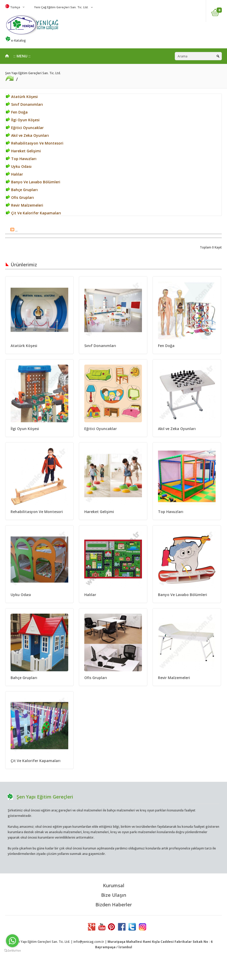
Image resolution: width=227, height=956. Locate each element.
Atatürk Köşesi (22, 96)
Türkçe (12, 7)
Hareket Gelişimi (23, 150)
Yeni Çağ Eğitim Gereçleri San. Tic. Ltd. (60, 7)
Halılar (14, 174)
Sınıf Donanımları (24, 104)
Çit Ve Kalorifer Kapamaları (33, 212)
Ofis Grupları (20, 197)
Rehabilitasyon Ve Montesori (34, 143)
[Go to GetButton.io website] (12, 950)
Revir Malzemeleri (24, 205)
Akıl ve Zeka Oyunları (27, 135)
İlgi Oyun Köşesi (23, 119)
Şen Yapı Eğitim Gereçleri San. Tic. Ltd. (33, 73)
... (14, 230)
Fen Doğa (17, 112)
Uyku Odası (19, 166)
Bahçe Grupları (22, 189)
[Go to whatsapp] (12, 940)
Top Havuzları (21, 158)
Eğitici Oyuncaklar (25, 127)
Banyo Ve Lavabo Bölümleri (33, 181)
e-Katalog (15, 40)
